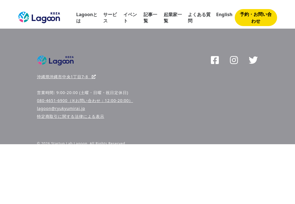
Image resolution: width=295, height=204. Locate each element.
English (224, 14)
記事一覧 (150, 17)
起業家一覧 (173, 17)
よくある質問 (199, 17)
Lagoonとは (86, 17)
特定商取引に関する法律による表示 (70, 116)
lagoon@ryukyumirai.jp (61, 108)
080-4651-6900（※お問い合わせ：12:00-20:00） (85, 100)
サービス (110, 17)
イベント (130, 17)
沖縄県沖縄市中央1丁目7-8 (66, 76)
